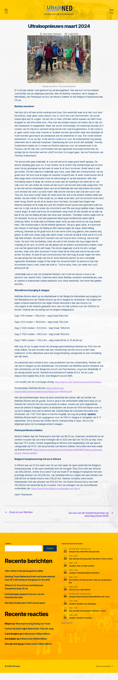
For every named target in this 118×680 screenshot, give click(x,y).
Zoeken (8, 550)
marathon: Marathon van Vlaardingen (82, 611)
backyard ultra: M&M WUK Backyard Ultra (84, 559)
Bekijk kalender (67, 630)
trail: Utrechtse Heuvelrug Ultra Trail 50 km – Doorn (87, 618)
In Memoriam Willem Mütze (36, 641)
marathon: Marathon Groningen (80, 625)
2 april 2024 (73, 37)
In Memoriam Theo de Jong (39, 636)
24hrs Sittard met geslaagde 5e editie (24, 578)
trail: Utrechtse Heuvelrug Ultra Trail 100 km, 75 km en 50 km (91, 566)
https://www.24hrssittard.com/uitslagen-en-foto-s (57, 495)
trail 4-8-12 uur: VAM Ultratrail (79, 597)
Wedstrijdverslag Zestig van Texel (32, 631)
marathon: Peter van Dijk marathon (81, 573)
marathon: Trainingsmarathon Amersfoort (84, 580)
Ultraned (16, 673)
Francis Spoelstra (13, 636)
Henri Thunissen (54, 37)
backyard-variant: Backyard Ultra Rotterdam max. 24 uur (89, 604)
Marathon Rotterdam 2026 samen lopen (25, 610)
